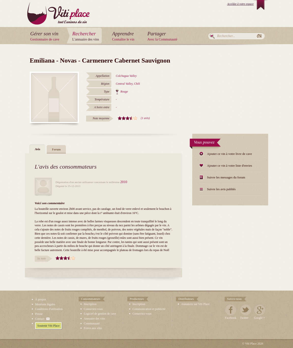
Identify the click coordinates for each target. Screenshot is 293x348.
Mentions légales (45, 304)
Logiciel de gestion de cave (100, 313)
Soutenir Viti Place (48, 325)
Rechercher (212, 36)
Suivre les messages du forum (226, 177)
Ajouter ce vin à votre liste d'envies (229, 165)
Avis (37, 149)
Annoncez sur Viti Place (195, 304)
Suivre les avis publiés (221, 189)
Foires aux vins (93, 328)
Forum (56, 149)
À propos (40, 299)
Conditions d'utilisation (49, 309)
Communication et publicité (148, 309)
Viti (58, 9)
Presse (39, 314)
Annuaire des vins (94, 318)
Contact (39, 319)
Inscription (90, 304)
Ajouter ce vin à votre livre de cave (229, 154)
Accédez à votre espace (240, 4)
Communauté (92, 323)
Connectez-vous (93, 309)
